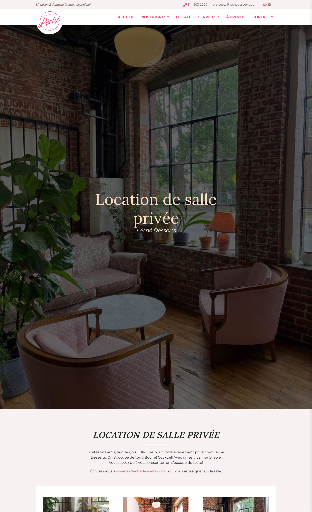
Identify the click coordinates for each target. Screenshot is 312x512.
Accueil (126, 17)
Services (207, 17)
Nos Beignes (153, 17)
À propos (235, 17)
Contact (261, 17)
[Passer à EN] (268, 5)
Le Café (183, 17)
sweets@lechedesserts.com (140, 471)
